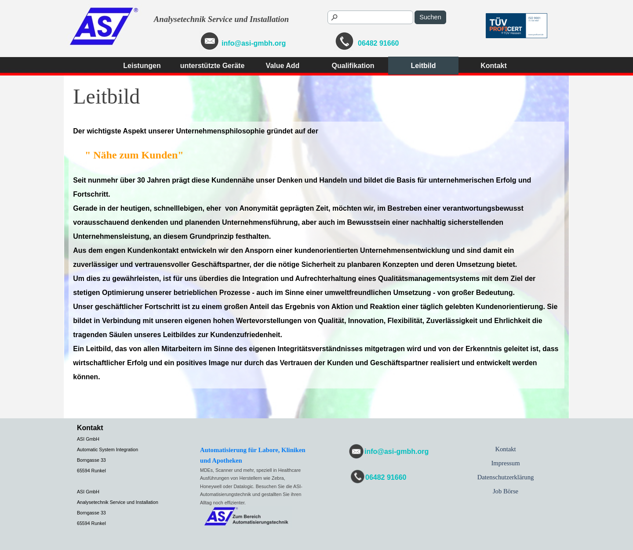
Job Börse (505, 491)
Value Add (283, 65)
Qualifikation (353, 65)
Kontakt (493, 65)
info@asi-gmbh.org (254, 43)
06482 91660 (378, 43)
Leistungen (141, 65)
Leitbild (423, 65)
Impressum (505, 463)
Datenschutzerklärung (505, 477)
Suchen (430, 17)
